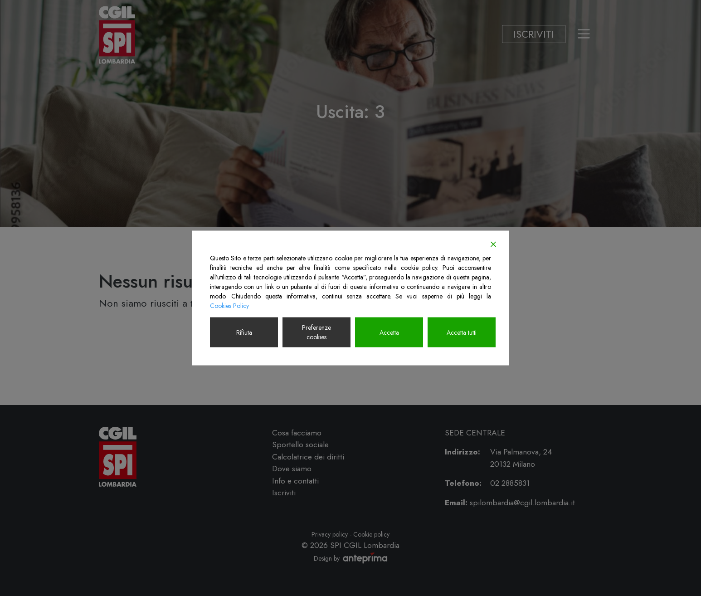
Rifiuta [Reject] (244, 332)
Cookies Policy (229, 305)
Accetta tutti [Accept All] (462, 332)
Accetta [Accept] (389, 332)
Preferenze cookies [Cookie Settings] (316, 332)
